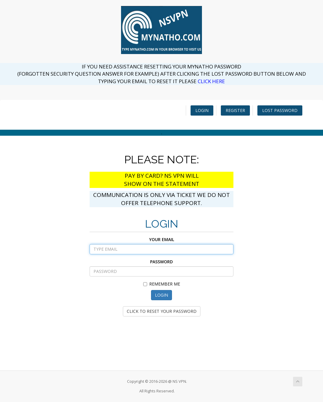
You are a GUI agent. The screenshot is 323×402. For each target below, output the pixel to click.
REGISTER (235, 110)
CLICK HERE (211, 81)
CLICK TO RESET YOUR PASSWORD (162, 311)
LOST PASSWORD (280, 110)
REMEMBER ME (161, 284)
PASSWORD (161, 261)
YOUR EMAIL (161, 239)
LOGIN (202, 110)
